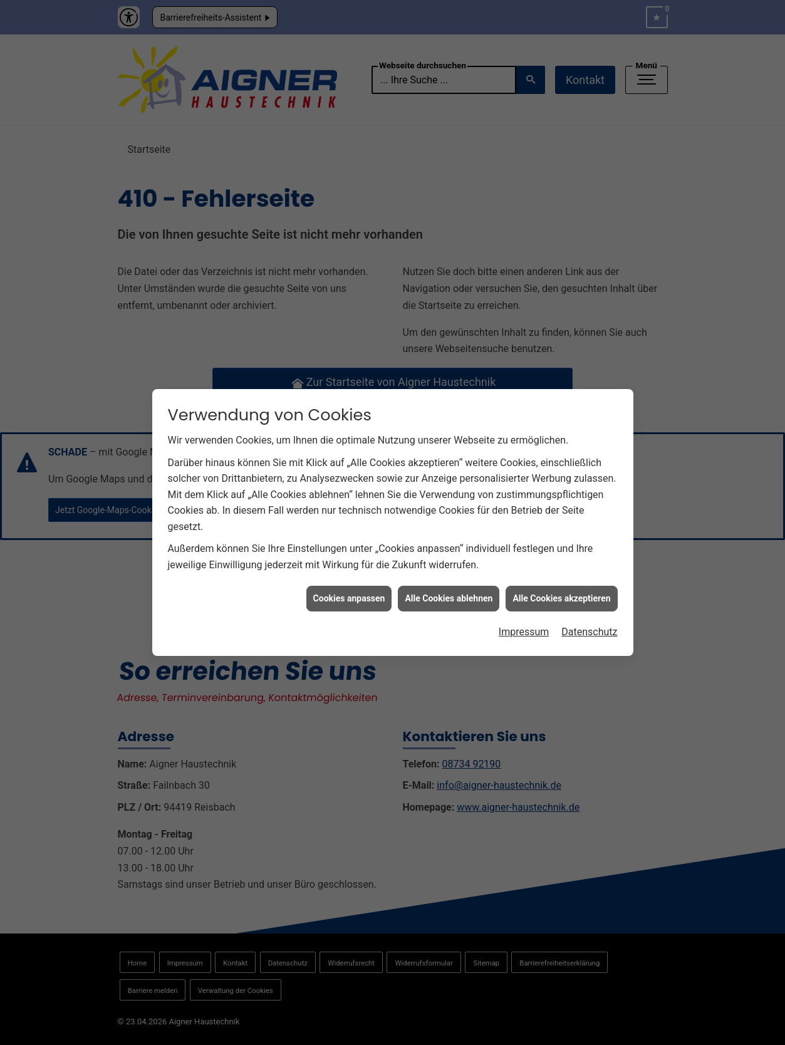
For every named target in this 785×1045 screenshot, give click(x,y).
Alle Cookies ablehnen (448, 590)
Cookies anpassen (349, 590)
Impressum (524, 624)
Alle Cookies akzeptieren (561, 590)
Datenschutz (589, 624)
